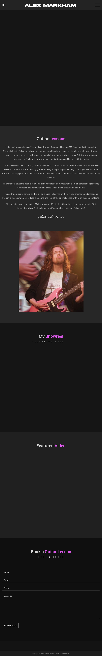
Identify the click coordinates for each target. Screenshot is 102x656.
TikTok (37, 194)
